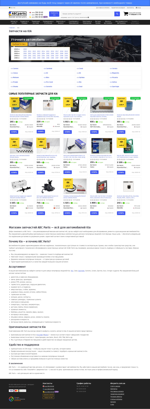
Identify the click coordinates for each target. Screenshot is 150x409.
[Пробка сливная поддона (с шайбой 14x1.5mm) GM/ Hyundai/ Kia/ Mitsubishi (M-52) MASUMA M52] (48, 105)
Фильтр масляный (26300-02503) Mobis (128, 115)
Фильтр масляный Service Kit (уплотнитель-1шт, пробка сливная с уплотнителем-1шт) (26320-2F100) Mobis (47, 156)
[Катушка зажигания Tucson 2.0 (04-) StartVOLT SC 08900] (48, 186)
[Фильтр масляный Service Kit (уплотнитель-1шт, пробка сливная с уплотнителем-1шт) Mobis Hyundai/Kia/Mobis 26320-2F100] (48, 146)
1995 (47, 56)
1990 (25, 56)
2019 (66, 51)
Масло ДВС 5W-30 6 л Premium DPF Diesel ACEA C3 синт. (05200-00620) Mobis (128, 156)
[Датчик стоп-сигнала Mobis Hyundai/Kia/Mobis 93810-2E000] (21, 146)
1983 (38, 58)
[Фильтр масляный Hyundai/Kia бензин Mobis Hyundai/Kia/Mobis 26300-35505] (21, 105)
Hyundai (40, 335)
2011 (29, 51)
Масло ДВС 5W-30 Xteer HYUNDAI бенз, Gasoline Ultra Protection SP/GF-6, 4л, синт (101, 197)
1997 (57, 56)
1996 (52, 56)
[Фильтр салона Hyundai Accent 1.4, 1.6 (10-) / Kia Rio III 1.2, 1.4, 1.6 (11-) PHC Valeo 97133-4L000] (101, 146)
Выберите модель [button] (46, 44)
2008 (61, 53)
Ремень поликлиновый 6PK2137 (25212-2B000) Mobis (75, 197)
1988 (61, 58)
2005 (47, 53)
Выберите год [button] (19, 44)
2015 (47, 51)
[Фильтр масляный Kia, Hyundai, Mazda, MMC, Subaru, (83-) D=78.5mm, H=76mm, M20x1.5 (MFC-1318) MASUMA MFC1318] (128, 186)
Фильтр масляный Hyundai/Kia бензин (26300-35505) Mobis (21, 115)
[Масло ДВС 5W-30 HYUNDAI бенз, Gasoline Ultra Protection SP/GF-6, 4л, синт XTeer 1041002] (101, 187)
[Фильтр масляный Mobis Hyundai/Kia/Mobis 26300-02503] (128, 105)
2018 (61, 51)
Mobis (46, 335)
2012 (34, 51)
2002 (34, 53)
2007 (57, 53)
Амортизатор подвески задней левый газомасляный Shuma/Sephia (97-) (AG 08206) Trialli (21, 197)
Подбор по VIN (54, 14)
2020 (24, 49)
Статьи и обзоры (116, 399)
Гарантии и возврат (117, 394)
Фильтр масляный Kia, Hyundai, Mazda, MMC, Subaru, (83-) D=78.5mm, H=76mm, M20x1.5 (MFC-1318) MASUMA (128, 197)
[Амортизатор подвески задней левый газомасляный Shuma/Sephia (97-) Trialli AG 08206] (21, 186)
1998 (61, 56)
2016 (52, 51)
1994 (43, 56)
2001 (29, 53)
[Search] (116, 14)
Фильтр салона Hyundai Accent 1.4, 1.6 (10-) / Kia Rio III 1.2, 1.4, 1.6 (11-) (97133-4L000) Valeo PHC (101, 156)
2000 (25, 53)
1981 (29, 58)
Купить (14, 132)
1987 (57, 58)
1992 (34, 56)
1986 (52, 58)
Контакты (130, 8)
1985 (47, 58)
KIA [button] (32, 44)
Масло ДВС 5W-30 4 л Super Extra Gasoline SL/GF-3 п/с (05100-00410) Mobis (75, 115)
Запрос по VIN (48, 398)
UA (10, 8)
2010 (24, 51)
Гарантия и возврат (118, 8)
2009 (66, 53)
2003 (38, 53)
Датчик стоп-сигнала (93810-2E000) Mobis (20, 156)
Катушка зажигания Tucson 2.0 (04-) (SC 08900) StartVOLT (47, 197)
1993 (38, 56)
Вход (138, 8)
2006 (52, 53)
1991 (29, 56)
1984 (43, 58)
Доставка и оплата (102, 8)
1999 (66, 56)
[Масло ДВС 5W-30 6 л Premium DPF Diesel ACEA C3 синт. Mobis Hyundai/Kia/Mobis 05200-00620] (128, 146)
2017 (56, 51)
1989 (66, 58)
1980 (25, 58)
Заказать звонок (48, 395)
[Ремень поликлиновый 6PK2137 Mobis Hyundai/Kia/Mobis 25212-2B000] (75, 186)
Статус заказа (115, 386)
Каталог (113, 402)
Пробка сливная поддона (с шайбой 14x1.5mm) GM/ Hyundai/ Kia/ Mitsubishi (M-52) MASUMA (48, 115)
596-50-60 (36, 12)
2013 (38, 51)
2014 (43, 51)
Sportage (81, 271)
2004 (43, 53)
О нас (112, 405)
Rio (72, 271)
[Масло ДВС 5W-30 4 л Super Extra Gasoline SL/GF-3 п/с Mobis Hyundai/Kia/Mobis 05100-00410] (75, 105)
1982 (34, 58)
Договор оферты (116, 397)
